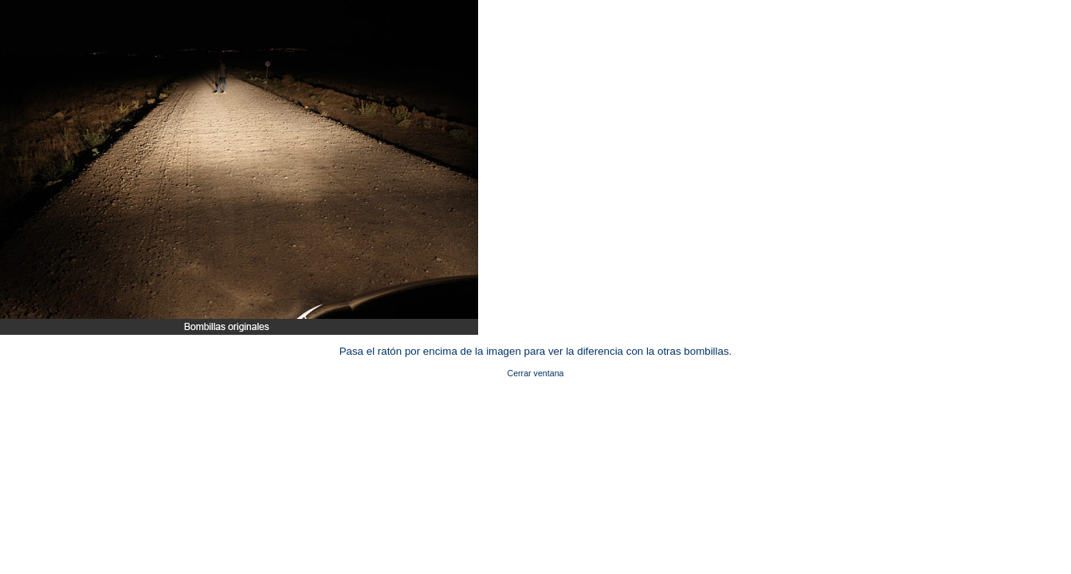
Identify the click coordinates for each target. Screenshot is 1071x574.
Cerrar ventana (535, 373)
